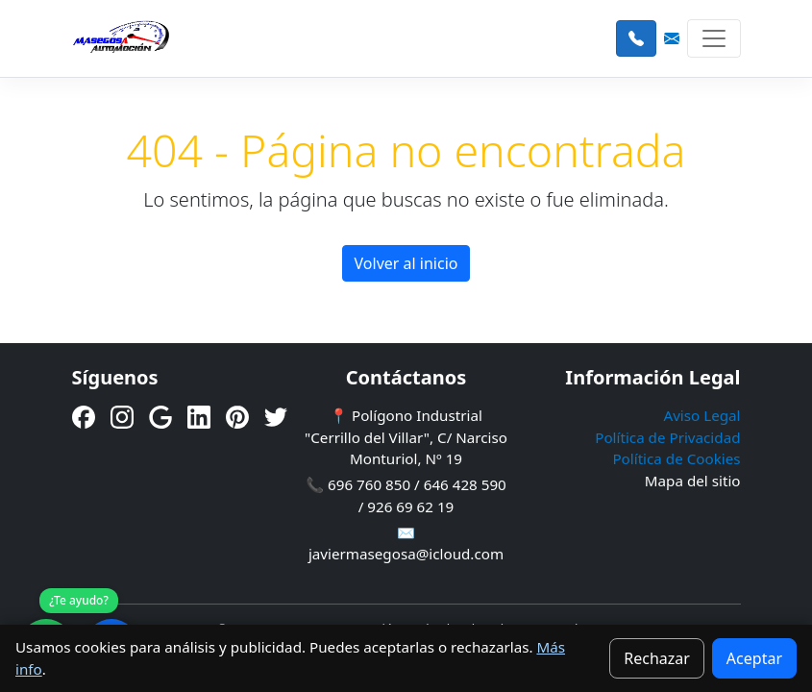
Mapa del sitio (693, 480)
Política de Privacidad (667, 437)
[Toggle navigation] (714, 38)
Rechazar (657, 658)
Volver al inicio (406, 263)
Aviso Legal (701, 415)
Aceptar (754, 658)
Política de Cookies (676, 458)
